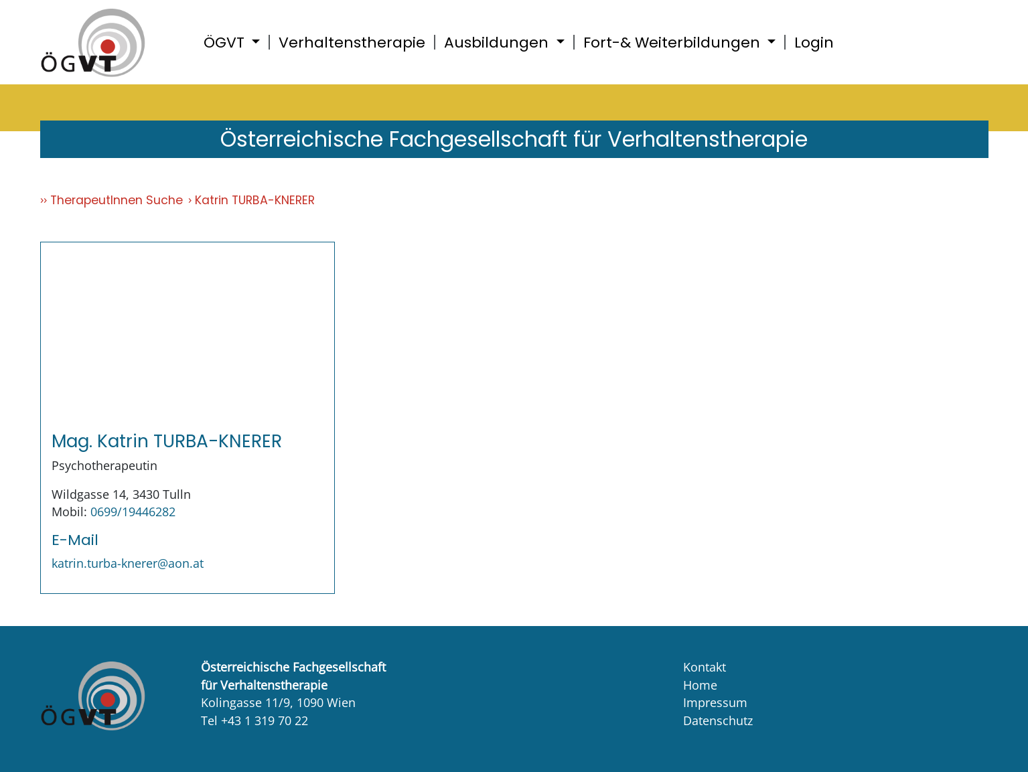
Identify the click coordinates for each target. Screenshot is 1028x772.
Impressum (715, 702)
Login (814, 42)
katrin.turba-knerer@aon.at (128, 563)
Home (700, 685)
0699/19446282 (132, 512)
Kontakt (704, 667)
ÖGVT (226, 42)
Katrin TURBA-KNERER (255, 200)
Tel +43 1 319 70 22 (254, 720)
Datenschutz (718, 720)
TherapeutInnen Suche (116, 200)
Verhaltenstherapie (352, 42)
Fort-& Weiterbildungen (673, 42)
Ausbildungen (498, 42)
